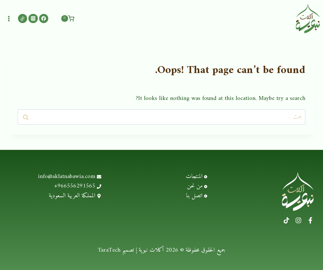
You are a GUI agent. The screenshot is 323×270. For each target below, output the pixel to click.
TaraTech (109, 249)
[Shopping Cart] (67, 18)
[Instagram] (33, 17)
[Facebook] (43, 17)
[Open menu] (9, 18)
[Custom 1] (22, 17)
